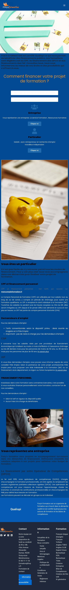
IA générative (61, 579)
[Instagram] (8, 535)
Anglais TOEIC (61, 545)
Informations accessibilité (25, 579)
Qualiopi (15, 509)
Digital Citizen (61, 550)
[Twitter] (5, 535)
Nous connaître (43, 543)
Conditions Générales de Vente (42, 573)
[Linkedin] (12, 535)
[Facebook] (1, 535)
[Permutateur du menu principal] (64, 5)
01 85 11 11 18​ (24, 561)
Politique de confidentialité (45, 565)
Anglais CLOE (61, 547)
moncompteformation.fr (11, 292)
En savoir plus (43, 351)
